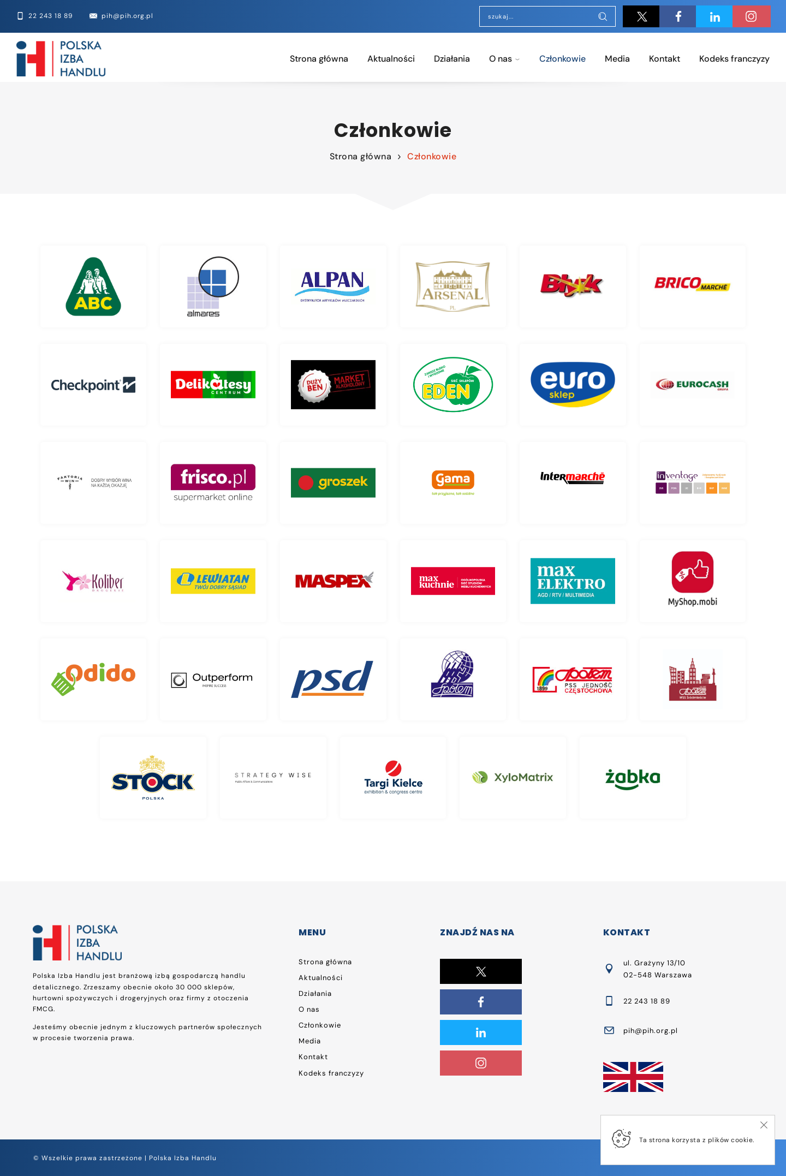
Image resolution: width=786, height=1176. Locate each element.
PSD (333, 679)
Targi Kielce (393, 778)
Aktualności (391, 58)
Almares (213, 286)
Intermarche (573, 483)
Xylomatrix (513, 778)
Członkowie (562, 58)
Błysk (573, 286)
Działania (452, 58)
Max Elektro (573, 581)
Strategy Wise (273, 778)
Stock (153, 778)
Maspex (333, 581)
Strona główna (319, 58)
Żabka (633, 778)
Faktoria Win (93, 483)
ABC (93, 286)
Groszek (333, 483)
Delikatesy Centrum (213, 385)
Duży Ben (333, 385)
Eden (453, 385)
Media (617, 58)
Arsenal (453, 286)
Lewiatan (213, 581)
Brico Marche (693, 286)
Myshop (693, 581)
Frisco (213, 483)
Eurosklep (573, 385)
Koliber (93, 581)
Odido (93, 679)
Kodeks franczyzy (734, 58)
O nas (500, 58)
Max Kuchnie (453, 581)
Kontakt (664, 58)
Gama (453, 483)
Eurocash (693, 385)
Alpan (333, 286)
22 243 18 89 (646, 1001)
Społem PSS (573, 679)
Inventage (693, 483)
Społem (453, 679)
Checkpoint (93, 385)
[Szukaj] (602, 17)
